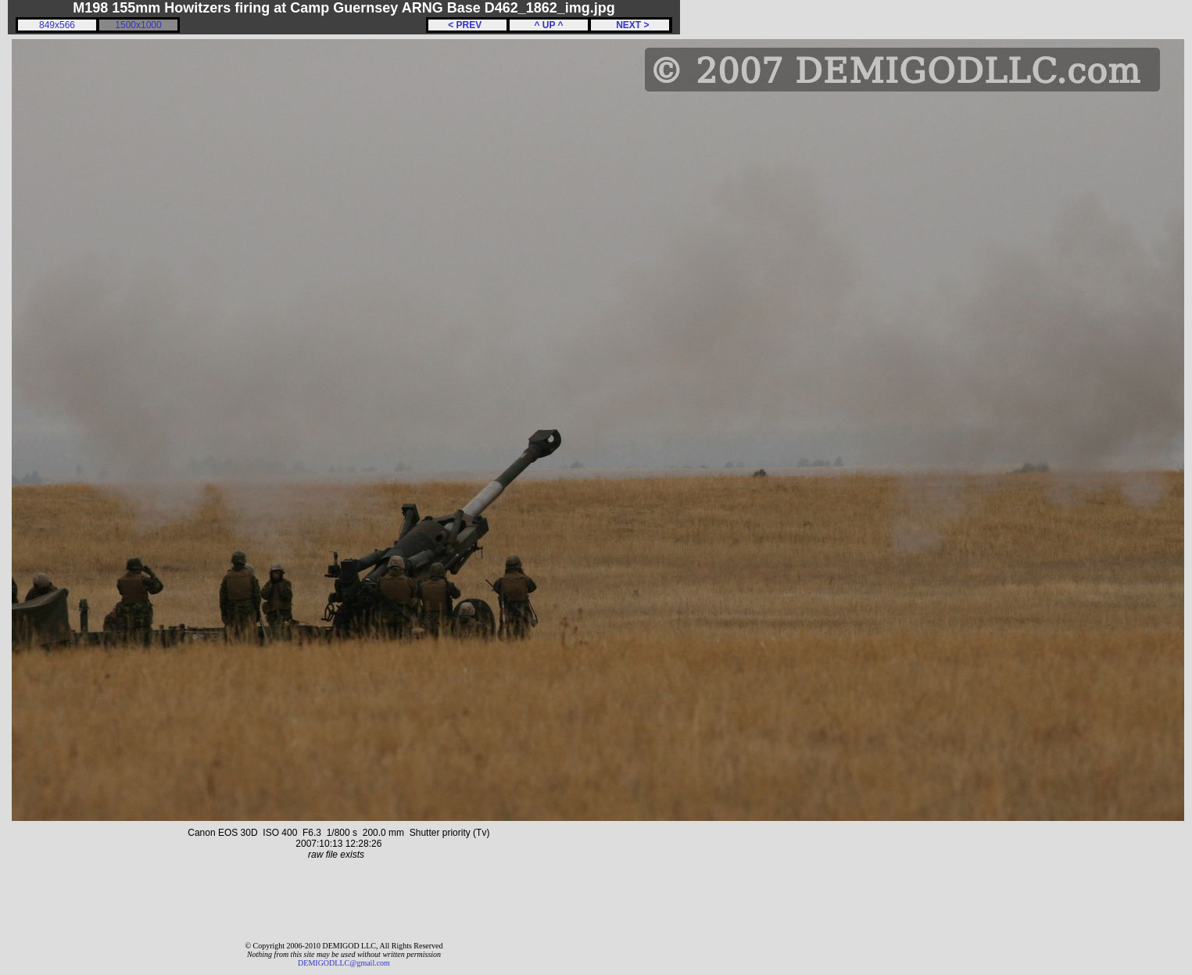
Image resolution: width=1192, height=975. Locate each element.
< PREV (467, 25)
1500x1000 (138, 25)
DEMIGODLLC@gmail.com (344, 963)
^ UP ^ (548, 25)
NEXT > (630, 25)
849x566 (57, 25)
